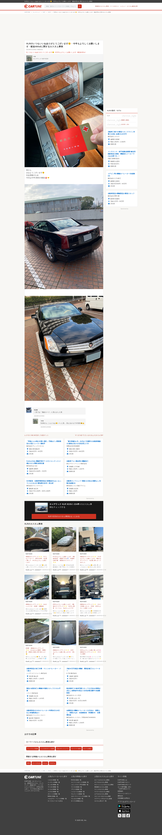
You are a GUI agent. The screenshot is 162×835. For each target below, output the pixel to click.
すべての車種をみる (77, 801)
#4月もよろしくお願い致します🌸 (90, 650)
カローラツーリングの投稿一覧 (80, 796)
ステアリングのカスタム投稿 (103, 798)
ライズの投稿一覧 (76, 787)
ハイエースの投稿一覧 (78, 791)
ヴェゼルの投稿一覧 (77, 798)
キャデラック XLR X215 (40, 58)
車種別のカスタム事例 (102, 6)
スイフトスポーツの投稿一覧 (80, 782)
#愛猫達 (41, 606)
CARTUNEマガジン (124, 782)
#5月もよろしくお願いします (62, 604)
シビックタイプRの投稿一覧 (79, 784)
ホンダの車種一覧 (53, 784)
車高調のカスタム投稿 (101, 787)
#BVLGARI (38, 558)
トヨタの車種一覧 (53, 780)
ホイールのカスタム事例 (101, 780)
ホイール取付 (87, 748)
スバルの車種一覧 (53, 789)
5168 (36, 410)
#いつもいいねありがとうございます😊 (40, 52)
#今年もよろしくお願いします (65, 52)
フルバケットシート (63, 748)
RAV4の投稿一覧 (76, 780)
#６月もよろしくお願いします (62, 556)
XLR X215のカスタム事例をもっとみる (64, 516)
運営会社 (120, 796)
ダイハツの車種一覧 (54, 794)
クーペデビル (37, 763)
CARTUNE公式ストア (124, 784)
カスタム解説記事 (132, 6)
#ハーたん (59, 608)
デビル (45, 763)
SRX (28, 763)
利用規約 (120, 791)
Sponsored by (90, 498)
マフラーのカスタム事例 (101, 791)
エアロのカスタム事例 (101, 794)
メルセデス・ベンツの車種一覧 (57, 798)
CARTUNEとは (122, 780)
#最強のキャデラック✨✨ (34, 556)
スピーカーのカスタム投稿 (102, 796)
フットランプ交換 (32, 748)
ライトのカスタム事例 (101, 789)
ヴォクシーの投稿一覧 (78, 794)
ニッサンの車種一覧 (54, 782)
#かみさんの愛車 (35, 650)
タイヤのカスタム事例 (101, 782)
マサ (34, 56)
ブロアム (52, 763)
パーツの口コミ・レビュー (118, 6)
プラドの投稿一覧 (76, 789)
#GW (92, 606)
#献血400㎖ (81, 52)
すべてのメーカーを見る (55, 801)
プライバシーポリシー (124, 793)
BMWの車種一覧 (53, 796)
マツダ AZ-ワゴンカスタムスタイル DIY (89, 435)
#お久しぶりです (68, 608)
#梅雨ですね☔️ (64, 558)
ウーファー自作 (76, 748)
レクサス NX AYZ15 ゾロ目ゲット (36, 435)
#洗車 (35, 606)
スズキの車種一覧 (53, 791)
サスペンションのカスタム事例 (103, 784)
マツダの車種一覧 (53, 787)
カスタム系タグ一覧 (100, 801)
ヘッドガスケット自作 (47, 748)
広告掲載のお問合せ (124, 798)
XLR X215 (29, 554)
